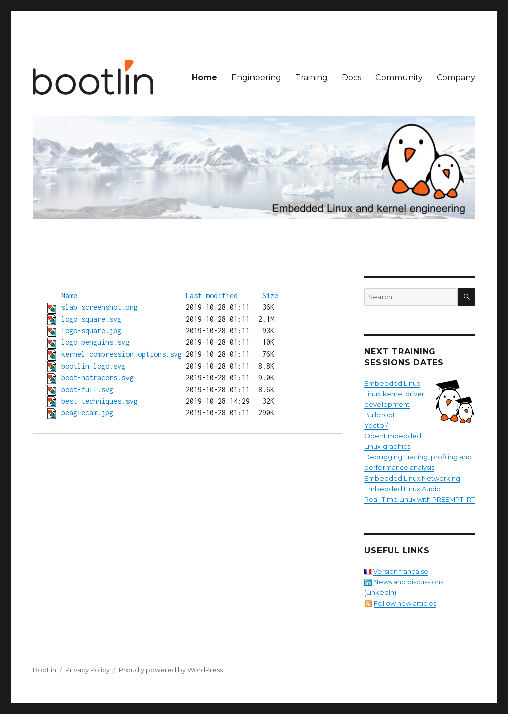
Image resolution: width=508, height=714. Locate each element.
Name (69, 295)
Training (311, 77)
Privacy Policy (87, 670)
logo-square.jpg (91, 330)
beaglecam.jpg (87, 412)
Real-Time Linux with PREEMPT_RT (419, 499)
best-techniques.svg (99, 401)
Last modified (212, 295)
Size (270, 295)
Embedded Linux (392, 383)
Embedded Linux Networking (412, 478)
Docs (351, 77)
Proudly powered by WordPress (171, 670)
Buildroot (379, 415)
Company (456, 77)
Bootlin (44, 670)
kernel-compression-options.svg (121, 354)
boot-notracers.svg (97, 377)
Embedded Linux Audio (402, 489)
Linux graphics (387, 446)
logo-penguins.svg (95, 342)
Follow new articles (405, 603)
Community (399, 77)
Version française (400, 571)
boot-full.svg (87, 389)
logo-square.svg (91, 319)
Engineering (256, 77)
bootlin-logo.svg (93, 366)
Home (204, 77)
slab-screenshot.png (99, 307)
